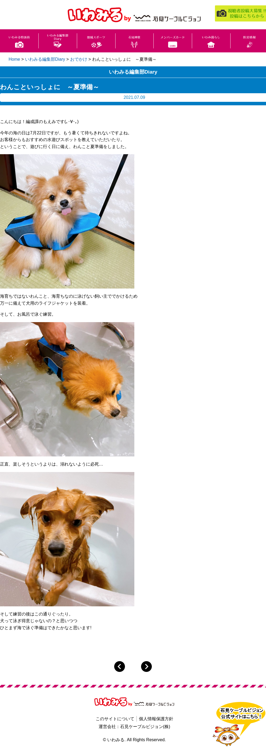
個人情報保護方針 (156, 718)
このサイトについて (115, 718)
